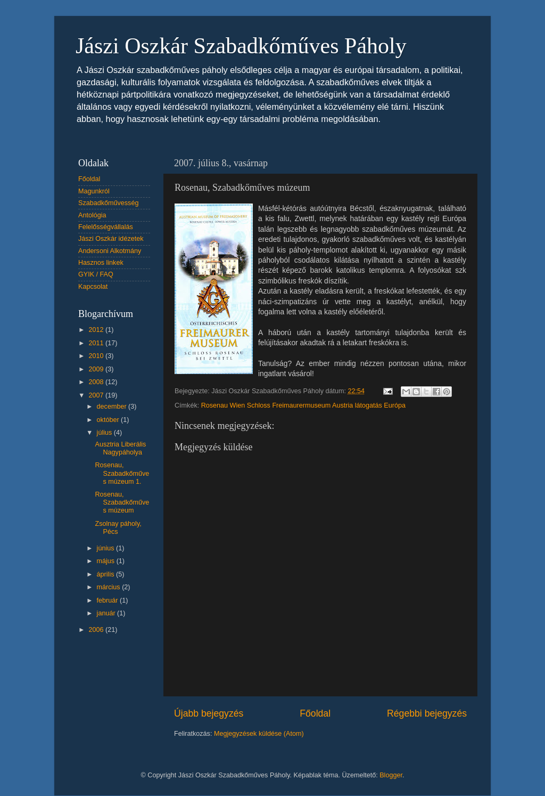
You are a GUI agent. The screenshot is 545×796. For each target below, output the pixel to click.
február (108, 600)
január (107, 613)
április (106, 574)
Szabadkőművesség (108, 203)
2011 (96, 343)
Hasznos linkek (100, 262)
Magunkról (94, 191)
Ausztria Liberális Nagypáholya (120, 448)
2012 (96, 330)
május (107, 561)
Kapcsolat (93, 286)
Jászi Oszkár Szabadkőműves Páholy (241, 46)
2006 (96, 629)
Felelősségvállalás (105, 227)
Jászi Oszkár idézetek (110, 238)
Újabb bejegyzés (208, 713)
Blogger (390, 775)
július (105, 432)
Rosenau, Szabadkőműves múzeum (122, 502)
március (109, 587)
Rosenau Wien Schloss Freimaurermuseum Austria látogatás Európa (303, 405)
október (109, 420)
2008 (96, 382)
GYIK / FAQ (95, 274)
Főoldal (315, 713)
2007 (96, 395)
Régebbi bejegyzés (427, 713)
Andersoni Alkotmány (109, 251)
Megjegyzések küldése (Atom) (259, 733)
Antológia (92, 215)
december (113, 406)
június (106, 548)
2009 (96, 369)
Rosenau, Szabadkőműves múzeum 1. (122, 473)
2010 (96, 356)
